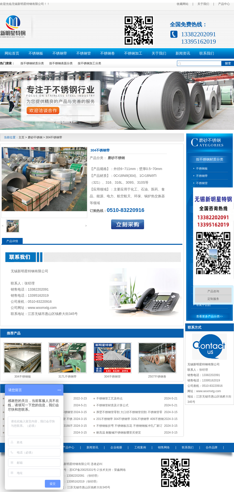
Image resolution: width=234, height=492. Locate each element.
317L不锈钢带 (67, 376)
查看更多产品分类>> (209, 316)
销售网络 (164, 447)
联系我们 (206, 53)
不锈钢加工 (133, 53)
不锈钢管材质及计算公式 (112, 405)
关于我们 (203, 4)
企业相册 (116, 447)
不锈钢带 (59, 53)
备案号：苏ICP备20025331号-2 (78, 470)
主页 (21, 137)
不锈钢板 (36, 53)
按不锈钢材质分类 (32, 63)
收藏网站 (182, 4)
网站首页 (12, 53)
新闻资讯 (183, 53)
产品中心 (224, 4)
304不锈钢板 (22, 376)
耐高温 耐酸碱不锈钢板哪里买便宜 (118, 432)
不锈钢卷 (107, 53)
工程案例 (140, 447)
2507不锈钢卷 (157, 376)
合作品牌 (211, 447)
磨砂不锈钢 (35, 137)
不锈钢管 (83, 53)
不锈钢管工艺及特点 (109, 398)
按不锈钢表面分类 (61, 63)
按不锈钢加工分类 (89, 63)
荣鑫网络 (120, 470)
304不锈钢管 (112, 376)
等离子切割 (203, 305)
